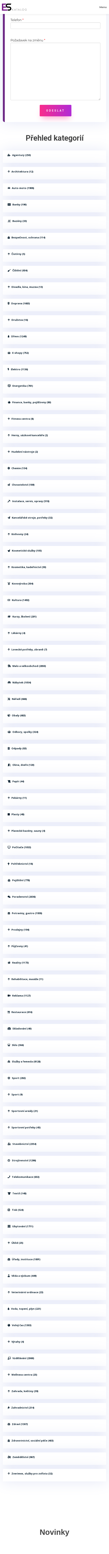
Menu (103, 7)
